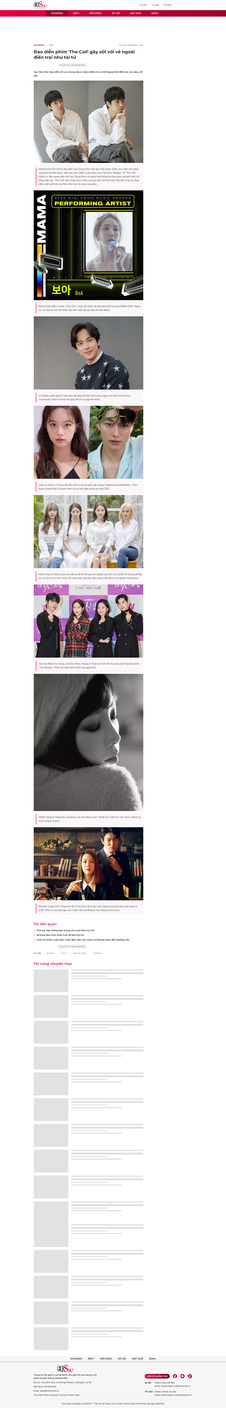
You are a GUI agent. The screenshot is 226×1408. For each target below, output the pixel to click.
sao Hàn (50, 953)
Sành (154, 13)
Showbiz (57, 13)
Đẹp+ (76, 13)
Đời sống (96, 13)
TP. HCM (149, 1392)
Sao (51, 45)
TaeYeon (97, 953)
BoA (63, 953)
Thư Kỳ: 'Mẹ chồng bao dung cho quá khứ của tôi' (66, 930)
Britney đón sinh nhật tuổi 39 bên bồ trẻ (60, 935)
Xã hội (116, 13)
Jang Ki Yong (79, 953)
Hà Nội (148, 1383)
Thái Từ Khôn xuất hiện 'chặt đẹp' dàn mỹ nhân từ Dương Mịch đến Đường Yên (83, 939)
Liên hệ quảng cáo (157, 1376)
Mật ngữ (135, 13)
